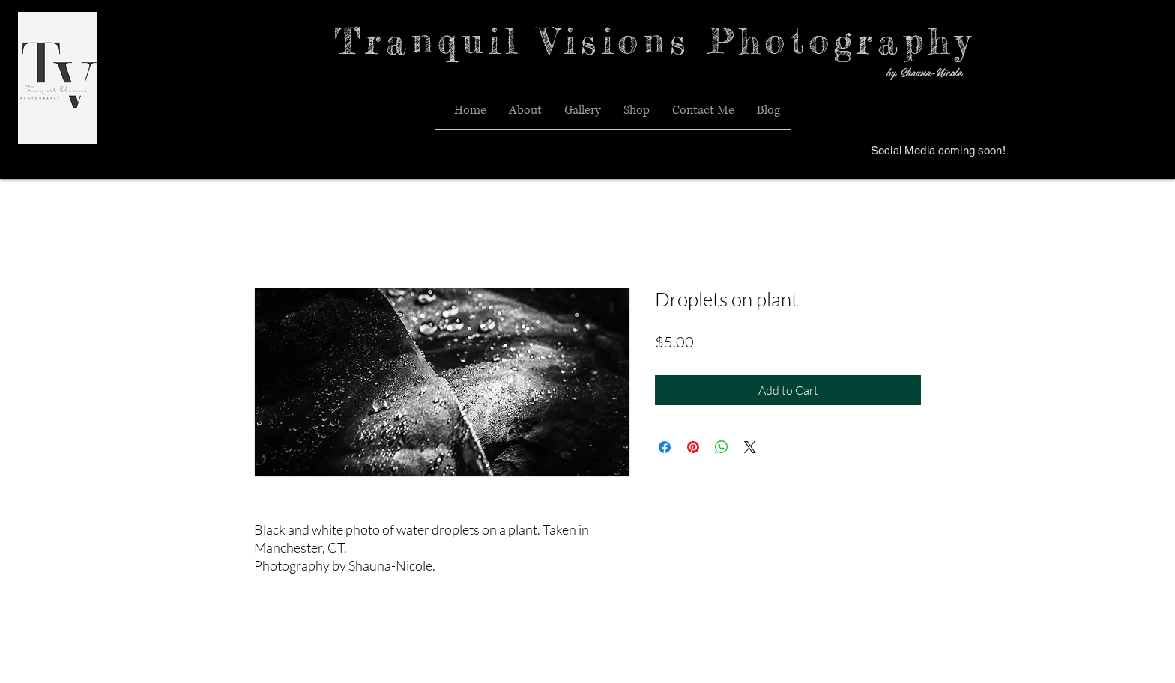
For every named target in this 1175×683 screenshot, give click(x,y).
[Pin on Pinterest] (693, 447)
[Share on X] (750, 447)
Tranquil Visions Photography (655, 41)
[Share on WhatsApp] (722, 447)
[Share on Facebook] (665, 447)
